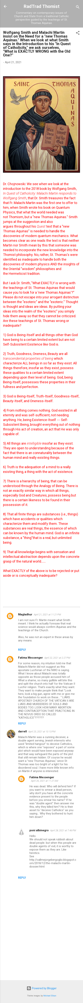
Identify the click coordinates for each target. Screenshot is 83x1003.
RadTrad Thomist (41, 6)
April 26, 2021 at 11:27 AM (44, 780)
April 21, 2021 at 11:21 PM (47, 614)
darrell (22, 731)
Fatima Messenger (30, 657)
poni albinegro (39, 830)
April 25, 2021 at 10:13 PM (41, 731)
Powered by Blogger (42, 988)
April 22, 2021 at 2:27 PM (57, 657)
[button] (77, 33)
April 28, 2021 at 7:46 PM (63, 830)
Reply (22, 649)
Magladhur (25, 614)
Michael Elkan (49, 996)
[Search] (77, 7)
